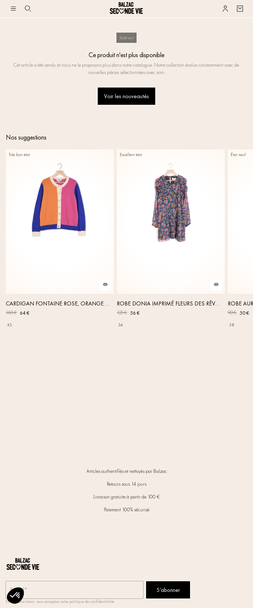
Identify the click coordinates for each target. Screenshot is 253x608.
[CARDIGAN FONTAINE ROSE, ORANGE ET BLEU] (60, 240)
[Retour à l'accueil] (126, 8)
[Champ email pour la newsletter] (74, 590)
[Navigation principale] (13, 9)
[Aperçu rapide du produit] (105, 285)
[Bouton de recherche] (28, 9)
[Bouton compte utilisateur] (225, 9)
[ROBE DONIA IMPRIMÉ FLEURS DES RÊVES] (171, 240)
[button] (15, 595)
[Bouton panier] (239, 9)
